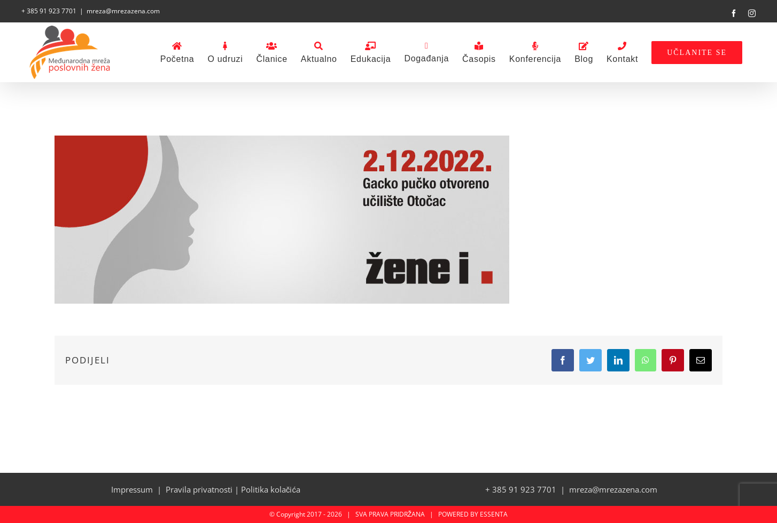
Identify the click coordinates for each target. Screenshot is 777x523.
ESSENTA (494, 514)
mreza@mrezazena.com (123, 10)
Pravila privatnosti (199, 489)
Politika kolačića (270, 489)
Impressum (132, 489)
